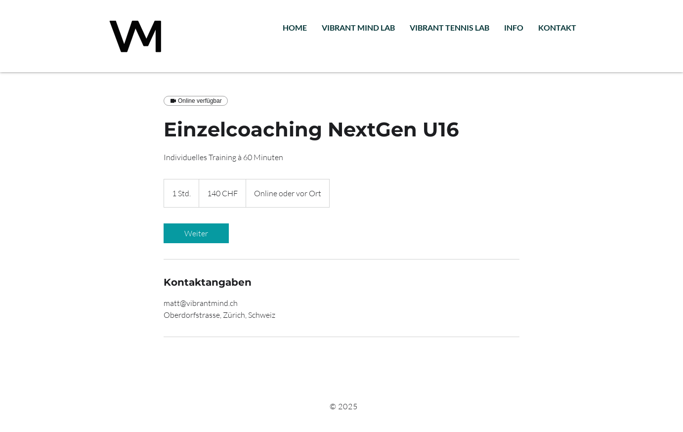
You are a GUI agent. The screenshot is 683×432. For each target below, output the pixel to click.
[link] (196, 233)
